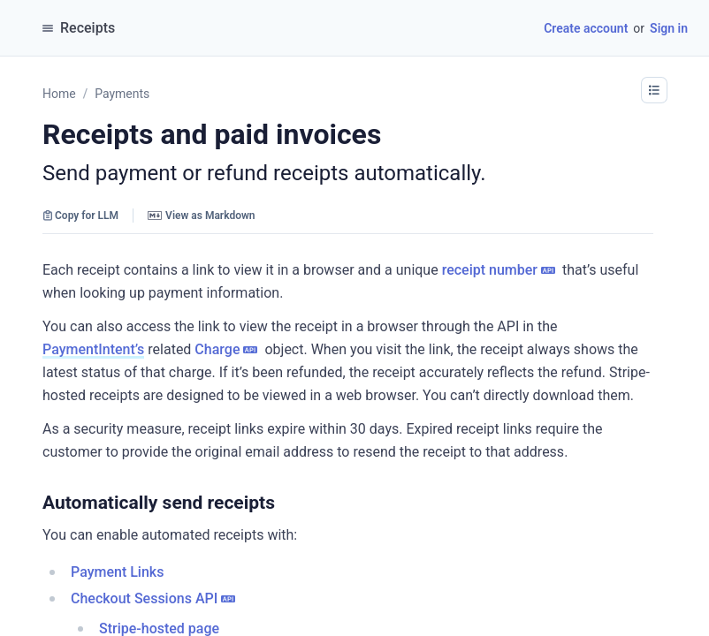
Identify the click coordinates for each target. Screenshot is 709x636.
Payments (122, 94)
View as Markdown (201, 215)
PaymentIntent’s (93, 349)
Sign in (669, 28)
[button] (654, 90)
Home (59, 94)
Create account (586, 28)
